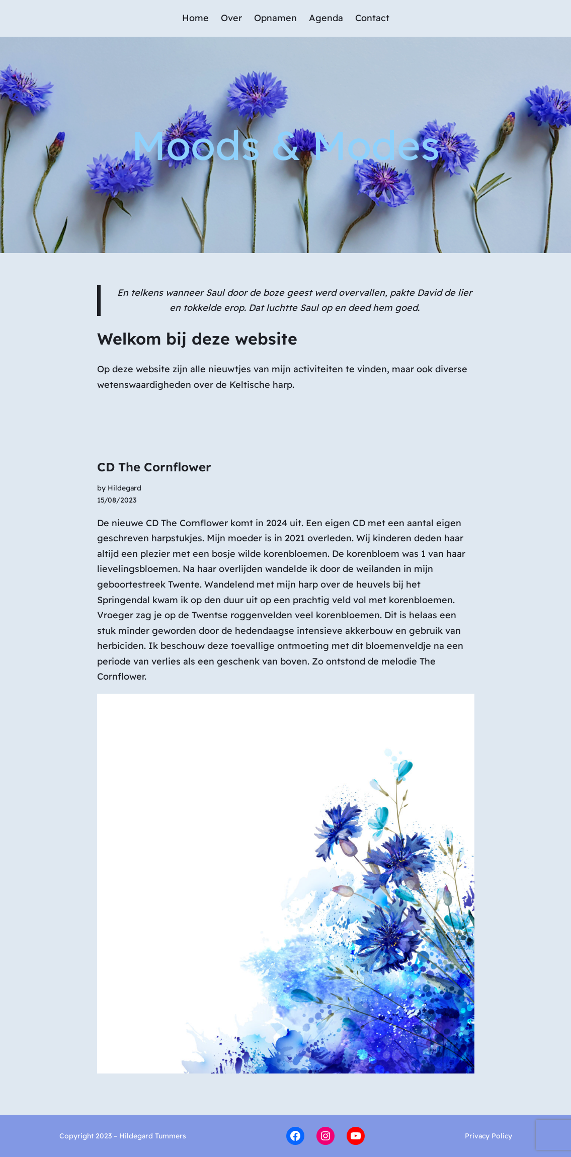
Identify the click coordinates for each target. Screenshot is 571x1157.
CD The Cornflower (154, 466)
